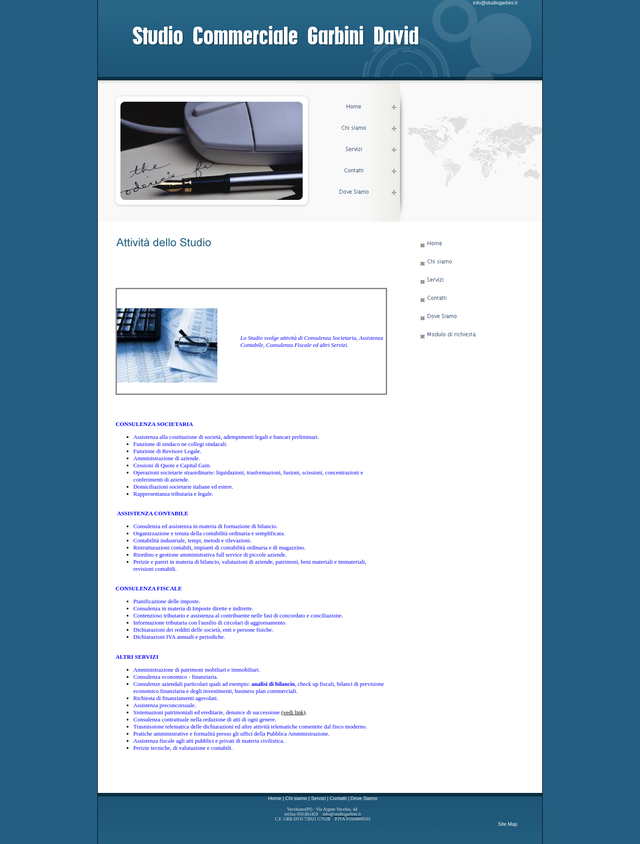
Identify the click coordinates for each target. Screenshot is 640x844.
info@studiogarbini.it (495, 2)
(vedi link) (293, 712)
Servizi (318, 798)
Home (274, 798)
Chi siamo (296, 798)
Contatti (338, 798)
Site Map (507, 824)
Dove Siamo (364, 798)
